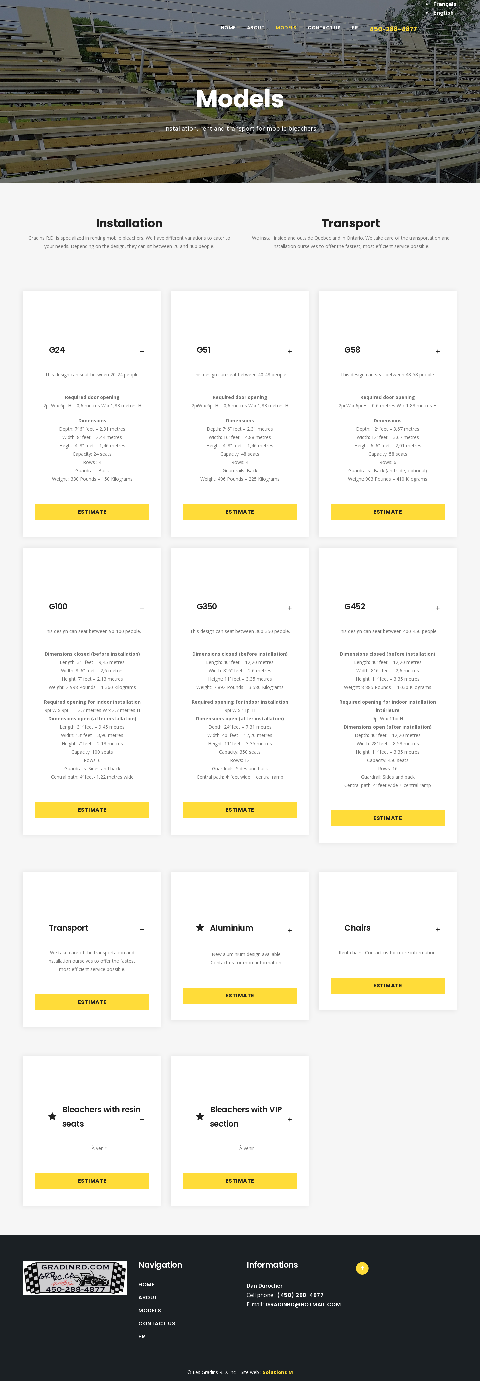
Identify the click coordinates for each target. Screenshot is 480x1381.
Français (445, 4)
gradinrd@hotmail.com (303, 1304)
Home (146, 1284)
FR (141, 1336)
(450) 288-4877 (300, 1295)
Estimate (92, 512)
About (148, 1297)
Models (149, 1310)
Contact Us (156, 1323)
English (443, 13)
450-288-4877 (393, 29)
